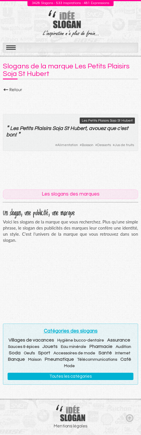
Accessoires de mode (74, 353)
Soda (14, 353)
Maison (34, 360)
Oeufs (29, 353)
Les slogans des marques (71, 194)
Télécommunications (97, 360)
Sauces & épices (23, 347)
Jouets (50, 346)
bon (10, 135)
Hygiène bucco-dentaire (80, 340)
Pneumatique (59, 359)
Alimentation (67, 145)
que (111, 128)
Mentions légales (70, 426)
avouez (97, 128)
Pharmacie (100, 346)
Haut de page (129, 417)
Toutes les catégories (70, 376)
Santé (105, 353)
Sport (44, 353)
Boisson (87, 145)
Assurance (118, 340)
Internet (122, 353)
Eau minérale (73, 347)
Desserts (104, 145)
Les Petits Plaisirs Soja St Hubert (107, 120)
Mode (69, 366)
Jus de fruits (124, 145)
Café (125, 359)
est (124, 128)
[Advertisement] (70, 101)
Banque (16, 359)
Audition (123, 347)
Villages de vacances (31, 340)
